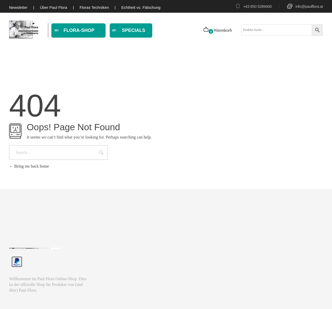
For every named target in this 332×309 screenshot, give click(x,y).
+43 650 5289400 (257, 6)
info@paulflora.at (309, 6)
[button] (11, 297)
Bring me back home (29, 166)
